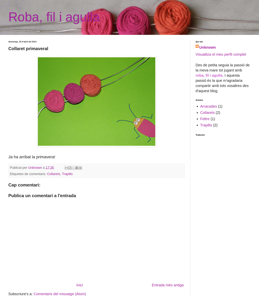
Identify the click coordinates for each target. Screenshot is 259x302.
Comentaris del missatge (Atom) (60, 294)
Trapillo (67, 174)
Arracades (208, 106)
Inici (79, 285)
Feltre (205, 119)
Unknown (207, 47)
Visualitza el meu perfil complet (221, 54)
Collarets (53, 174)
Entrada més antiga (168, 285)
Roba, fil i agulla (54, 17)
